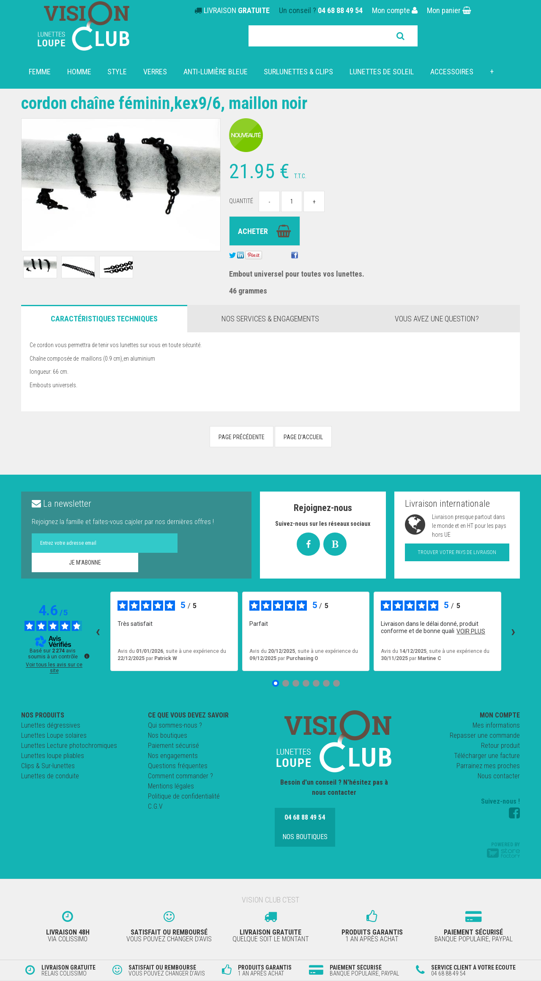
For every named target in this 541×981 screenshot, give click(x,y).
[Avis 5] (316, 683)
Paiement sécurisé (173, 746)
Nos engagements (173, 756)
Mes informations (496, 725)
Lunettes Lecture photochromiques (69, 746)
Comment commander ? (180, 776)
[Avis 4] (306, 683)
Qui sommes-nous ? (175, 725)
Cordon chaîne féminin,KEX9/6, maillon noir (165, 103)
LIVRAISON (237, 10)
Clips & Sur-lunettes (48, 766)
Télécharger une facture (487, 756)
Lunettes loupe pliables (52, 756)
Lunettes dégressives (50, 725)
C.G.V (155, 806)
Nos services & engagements (270, 318)
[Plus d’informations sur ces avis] (86, 655)
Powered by (503, 850)
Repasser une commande (485, 735)
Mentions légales (171, 786)
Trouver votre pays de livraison (457, 552)
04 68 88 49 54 (340, 10)
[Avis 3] (295, 683)
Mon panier (449, 10)
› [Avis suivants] (513, 631)
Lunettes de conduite (50, 776)
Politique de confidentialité (184, 796)
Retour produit (500, 746)
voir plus (470, 631)
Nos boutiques (167, 735)
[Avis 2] (285, 683)
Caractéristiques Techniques (104, 318)
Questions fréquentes (178, 766)
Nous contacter (499, 776)
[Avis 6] (326, 683)
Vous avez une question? (437, 318)
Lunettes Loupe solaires (54, 735)
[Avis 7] (336, 683)
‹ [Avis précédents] (98, 631)
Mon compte (395, 10)
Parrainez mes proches (488, 766)
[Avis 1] (275, 683)
